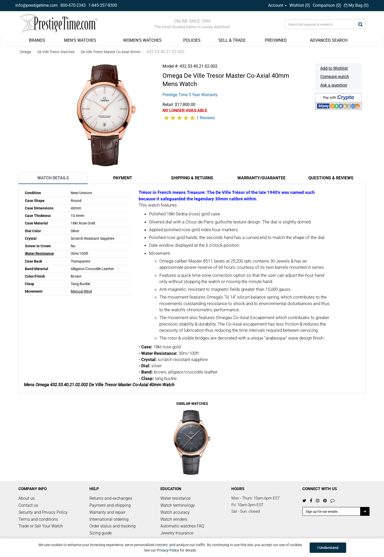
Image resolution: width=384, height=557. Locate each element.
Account (277, 5)
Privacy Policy (168, 550)
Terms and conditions (38, 519)
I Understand (327, 548)
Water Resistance (39, 253)
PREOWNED (276, 40)
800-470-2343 (73, 5)
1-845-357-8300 (102, 5)
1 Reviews (205, 117)
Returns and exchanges (110, 498)
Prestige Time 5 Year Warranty (190, 94)
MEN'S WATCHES (80, 40)
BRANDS (37, 40)
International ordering (109, 519)
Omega (25, 52)
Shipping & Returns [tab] (192, 177)
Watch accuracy (175, 512)
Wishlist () (299, 5)
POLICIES (192, 40)
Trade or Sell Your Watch (40, 526)
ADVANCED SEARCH (328, 40)
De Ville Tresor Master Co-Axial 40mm (110, 52)
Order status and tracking (112, 526)
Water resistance (175, 498)
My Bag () (356, 5)
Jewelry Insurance (176, 533)
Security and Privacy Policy (43, 512)
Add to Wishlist (334, 68)
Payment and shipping (110, 505)
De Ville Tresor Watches (56, 52)
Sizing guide (100, 533)
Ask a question (333, 85)
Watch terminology (177, 505)
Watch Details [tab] (53, 177)
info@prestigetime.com (36, 5)
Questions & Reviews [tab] (330, 177)
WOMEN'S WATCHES (142, 40)
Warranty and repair (107, 512)
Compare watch (334, 76)
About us (26, 498)
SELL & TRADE (232, 40)
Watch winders (173, 519)
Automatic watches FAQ (182, 526)
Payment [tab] (122, 177)
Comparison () (327, 5)
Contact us (28, 505)
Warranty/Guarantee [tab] (261, 177)
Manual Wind (81, 291)
